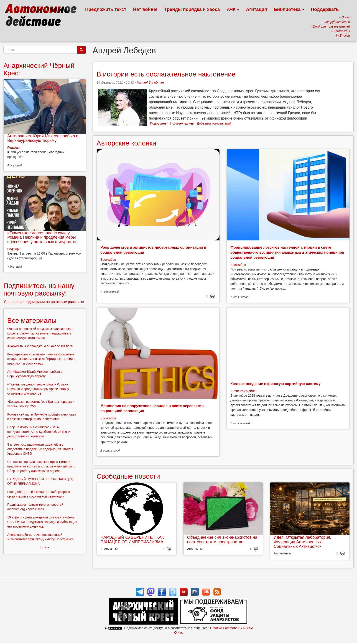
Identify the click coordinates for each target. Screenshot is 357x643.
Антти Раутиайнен (243, 391)
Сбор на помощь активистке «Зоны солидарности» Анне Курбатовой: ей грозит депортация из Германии (39, 431)
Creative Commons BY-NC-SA (231, 628)
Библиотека (289, 9)
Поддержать (325, 9)
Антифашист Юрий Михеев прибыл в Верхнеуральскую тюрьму (42, 138)
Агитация (256, 9)
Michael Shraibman (150, 82)
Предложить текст (105, 9)
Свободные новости (128, 476)
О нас (178, 632)
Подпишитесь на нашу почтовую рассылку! (38, 289)
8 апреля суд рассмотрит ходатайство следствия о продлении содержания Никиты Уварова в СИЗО (40, 449)
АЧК (233, 9)
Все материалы (31, 320)
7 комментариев (182, 123)
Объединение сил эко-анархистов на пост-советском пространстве (222, 539)
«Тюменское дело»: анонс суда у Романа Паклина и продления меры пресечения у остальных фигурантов (42, 237)
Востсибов (108, 259)
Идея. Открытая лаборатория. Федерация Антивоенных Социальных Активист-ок (302, 542)
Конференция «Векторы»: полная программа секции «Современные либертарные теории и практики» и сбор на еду (41, 358)
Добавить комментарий (214, 123)
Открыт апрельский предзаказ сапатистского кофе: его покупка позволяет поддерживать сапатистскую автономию (40, 333)
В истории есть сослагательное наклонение (166, 74)
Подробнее (158, 123)
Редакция (14, 147)
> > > (45, 547)
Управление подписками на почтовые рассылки (43, 302)
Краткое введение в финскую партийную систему (275, 384)
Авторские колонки (126, 143)
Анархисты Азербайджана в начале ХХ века (40, 346)
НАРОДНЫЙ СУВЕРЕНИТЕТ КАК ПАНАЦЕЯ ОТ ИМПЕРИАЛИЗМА (132, 539)
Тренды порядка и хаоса (192, 9)
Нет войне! (145, 9)
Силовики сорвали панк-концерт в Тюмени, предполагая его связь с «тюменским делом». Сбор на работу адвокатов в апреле (41, 466)
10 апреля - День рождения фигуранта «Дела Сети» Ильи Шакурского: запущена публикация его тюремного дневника (42, 521)
